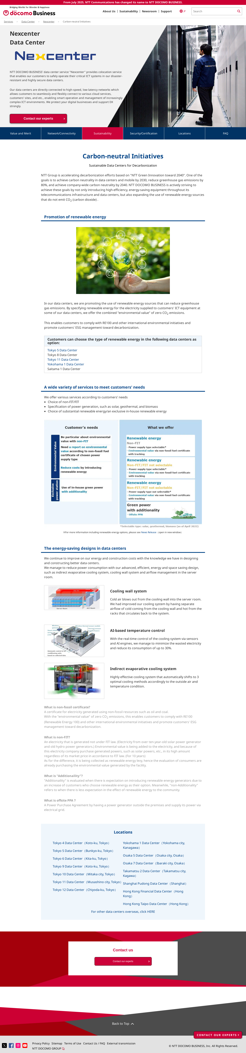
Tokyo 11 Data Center (63, 359)
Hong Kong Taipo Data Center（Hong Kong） (156, 904)
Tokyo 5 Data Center (62, 350)
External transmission (121, 1043)
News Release (148, 532)
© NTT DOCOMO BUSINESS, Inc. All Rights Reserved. (203, 1046)
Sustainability (128, 11)
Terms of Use (72, 1043)
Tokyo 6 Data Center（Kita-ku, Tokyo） (81, 858)
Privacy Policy (41, 1043)
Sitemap (57, 1043)
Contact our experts (38, 118)
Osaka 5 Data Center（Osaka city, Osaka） (154, 855)
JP (183, 11)
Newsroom (149, 11)
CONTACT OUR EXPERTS (216, 1026)
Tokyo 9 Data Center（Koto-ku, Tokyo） (82, 866)
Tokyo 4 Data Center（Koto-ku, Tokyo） (82, 843)
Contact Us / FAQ (94, 1043)
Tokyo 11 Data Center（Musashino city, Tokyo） (88, 882)
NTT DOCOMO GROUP (48, 1048)
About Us (109, 11)
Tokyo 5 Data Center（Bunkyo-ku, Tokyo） (84, 851)
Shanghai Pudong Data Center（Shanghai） (155, 883)
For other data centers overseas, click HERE (123, 911)
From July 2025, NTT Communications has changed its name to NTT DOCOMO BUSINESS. (123, 2)
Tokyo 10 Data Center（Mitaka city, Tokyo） (85, 874)
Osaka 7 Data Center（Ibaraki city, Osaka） (155, 863)
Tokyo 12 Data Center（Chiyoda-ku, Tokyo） (85, 890)
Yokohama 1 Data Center (65, 364)
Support (166, 11)
